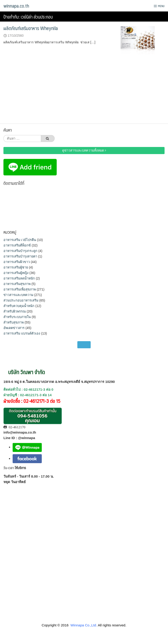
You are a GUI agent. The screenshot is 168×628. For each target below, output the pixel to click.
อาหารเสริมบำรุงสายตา (20, 256)
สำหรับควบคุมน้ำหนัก (18, 306)
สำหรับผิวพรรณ (14, 311)
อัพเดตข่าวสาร (14, 328)
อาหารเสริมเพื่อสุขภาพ (19, 289)
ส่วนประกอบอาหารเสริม (20, 300)
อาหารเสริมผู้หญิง (15, 273)
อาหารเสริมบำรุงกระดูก (20, 251)
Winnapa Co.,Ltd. (83, 625)
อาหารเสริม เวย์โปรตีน (19, 240)
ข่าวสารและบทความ (18, 295)
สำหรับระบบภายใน (17, 317)
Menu (159, 6)
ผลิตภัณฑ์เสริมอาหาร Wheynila (30, 28)
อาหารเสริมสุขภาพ (17, 284)
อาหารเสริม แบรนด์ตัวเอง (21, 333)
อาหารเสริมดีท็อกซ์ (17, 245)
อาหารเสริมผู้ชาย (15, 267)
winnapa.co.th (16, 6)
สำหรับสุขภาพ (13, 322)
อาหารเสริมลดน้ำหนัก (19, 278)
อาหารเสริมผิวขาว (16, 262)
